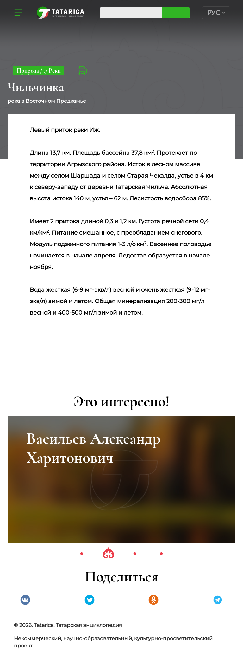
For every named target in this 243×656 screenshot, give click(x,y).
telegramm (218, 600)
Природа (28, 70)
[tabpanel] (121, 479)
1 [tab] (81, 554)
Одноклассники (153, 600)
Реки (55, 70)
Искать (181, 12)
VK (25, 600)
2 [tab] (108, 554)
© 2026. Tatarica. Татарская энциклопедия (68, 625)
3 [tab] (135, 554)
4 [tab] (161, 554)
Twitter (89, 600)
